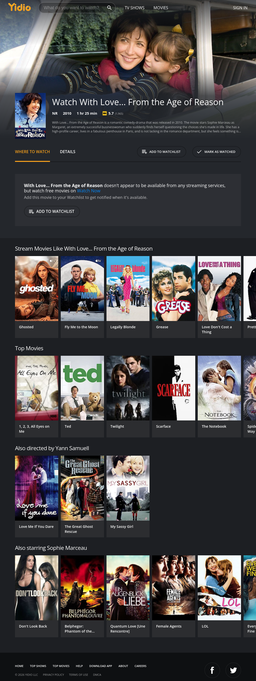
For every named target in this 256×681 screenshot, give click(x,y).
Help (79, 666)
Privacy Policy (53, 675)
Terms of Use (78, 675)
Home (19, 666)
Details (68, 151)
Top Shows (38, 666)
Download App (100, 666)
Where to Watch (32, 151)
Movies (161, 7)
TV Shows (134, 7)
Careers (140, 666)
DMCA (97, 675)
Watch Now (88, 191)
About (123, 666)
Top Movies (61, 666)
